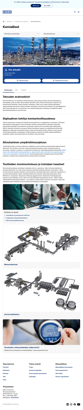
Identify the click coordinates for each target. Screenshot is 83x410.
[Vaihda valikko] (78, 12)
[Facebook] (75, 404)
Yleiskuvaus (8, 90)
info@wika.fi (8, 75)
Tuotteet (23, 90)
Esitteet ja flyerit (11, 212)
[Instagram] (71, 404)
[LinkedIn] (68, 404)
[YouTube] (78, 404)
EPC (16, 90)
